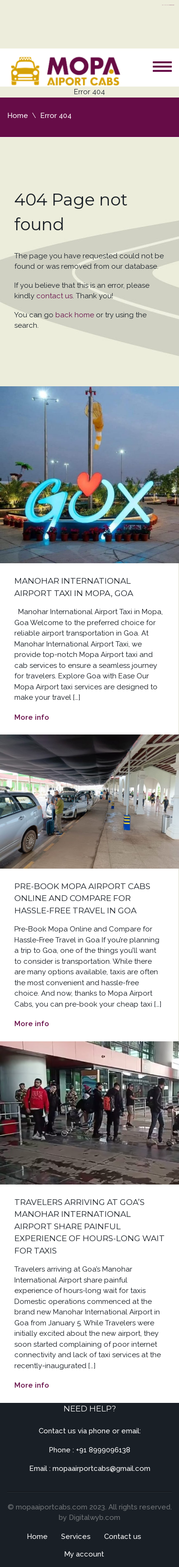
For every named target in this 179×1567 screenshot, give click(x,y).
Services (76, 1536)
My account (84, 1554)
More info (31, 717)
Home (17, 115)
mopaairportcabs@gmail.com (101, 1468)
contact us (54, 296)
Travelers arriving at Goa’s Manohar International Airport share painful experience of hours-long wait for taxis (89, 1226)
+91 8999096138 (103, 1450)
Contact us (122, 1536)
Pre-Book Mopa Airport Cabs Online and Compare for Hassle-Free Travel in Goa (82, 898)
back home (74, 315)
